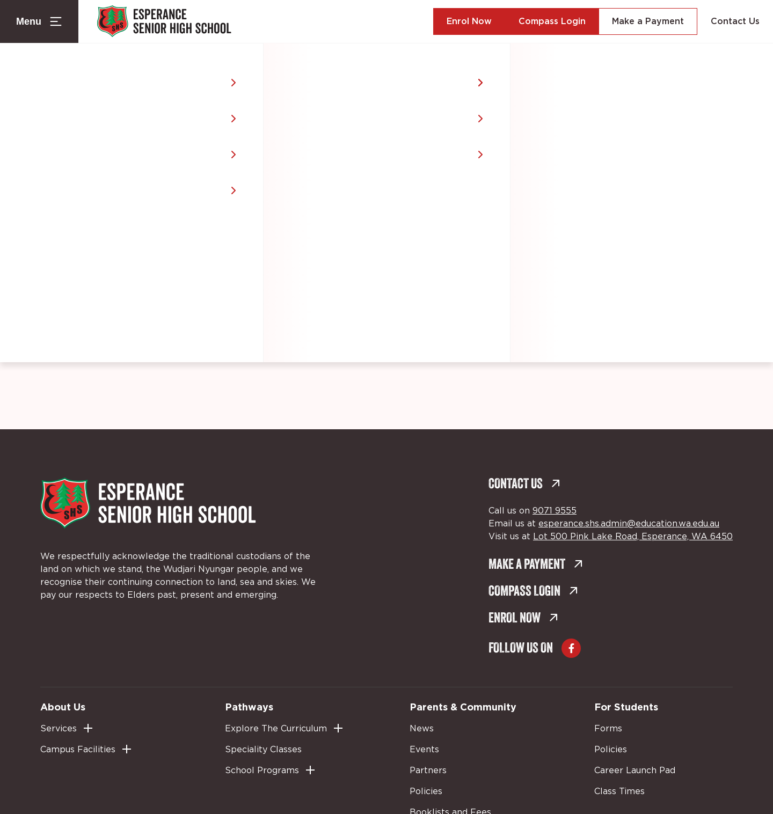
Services (58, 728)
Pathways (249, 706)
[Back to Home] (164, 21)
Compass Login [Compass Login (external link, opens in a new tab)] (552, 21)
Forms (608, 728)
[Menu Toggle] (39, 21)
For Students (626, 706)
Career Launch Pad (634, 770)
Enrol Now (469, 21)
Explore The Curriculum (276, 728)
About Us (62, 706)
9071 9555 (555, 511)
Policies (426, 791)
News (422, 728)
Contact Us (735, 21)
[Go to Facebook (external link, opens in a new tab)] (571, 648)
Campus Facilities (77, 749)
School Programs (262, 770)
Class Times (619, 791)
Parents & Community (463, 706)
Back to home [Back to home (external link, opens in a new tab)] (377, 254)
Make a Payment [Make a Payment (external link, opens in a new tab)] (648, 21)
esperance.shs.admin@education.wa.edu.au (628, 523)
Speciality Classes (263, 749)
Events (424, 749)
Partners (428, 770)
